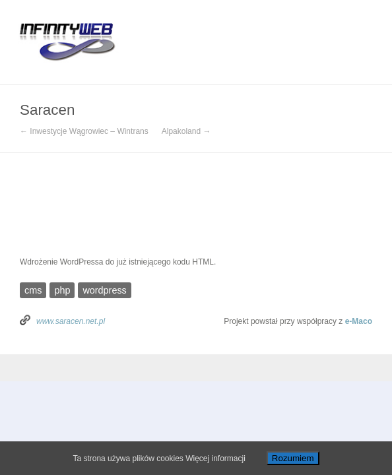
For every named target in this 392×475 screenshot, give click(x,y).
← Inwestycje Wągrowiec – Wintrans (84, 131)
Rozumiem (293, 458)
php (62, 290)
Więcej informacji (215, 458)
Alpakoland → (186, 131)
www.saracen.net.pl (70, 321)
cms (33, 290)
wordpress (104, 290)
